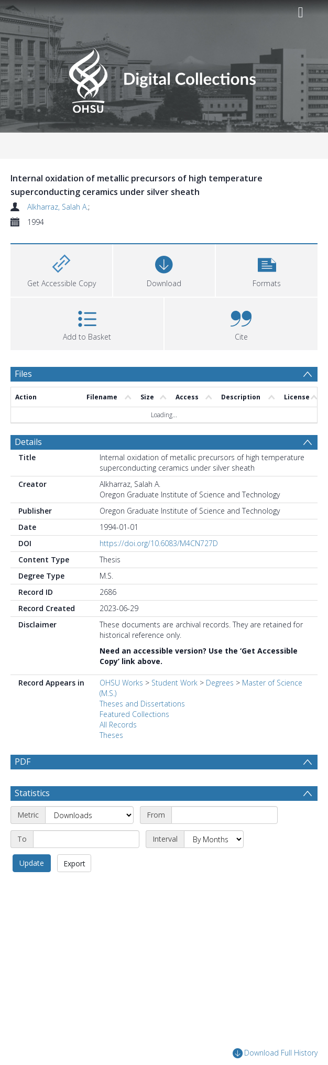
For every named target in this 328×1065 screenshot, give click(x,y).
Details (28, 442)
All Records (118, 725)
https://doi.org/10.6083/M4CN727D (159, 543)
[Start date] (224, 840)
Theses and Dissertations (142, 704)
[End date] (86, 864)
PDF (22, 761)
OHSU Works (121, 683)
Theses (111, 735)
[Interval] (214, 864)
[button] (267, 269)
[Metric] (89, 840)
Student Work (174, 683)
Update (31, 888)
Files (23, 373)
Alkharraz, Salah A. (57, 207)
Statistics (32, 818)
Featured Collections (134, 714)
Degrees (220, 683)
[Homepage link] (163, 77)
